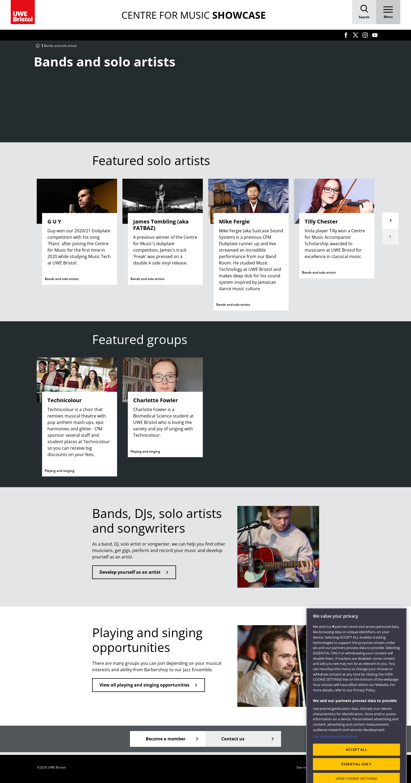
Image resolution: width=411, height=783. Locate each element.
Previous (390, 237)
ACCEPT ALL (356, 766)
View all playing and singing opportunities (144, 685)
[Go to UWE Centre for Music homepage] (38, 45)
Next (390, 220)
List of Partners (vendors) (335, 752)
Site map (302, 767)
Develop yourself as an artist (129, 572)
